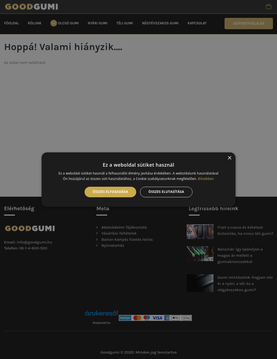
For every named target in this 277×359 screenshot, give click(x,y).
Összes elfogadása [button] (110, 192)
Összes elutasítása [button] (166, 192)
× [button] (229, 158)
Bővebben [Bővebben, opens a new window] (206, 178)
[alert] (138, 179)
